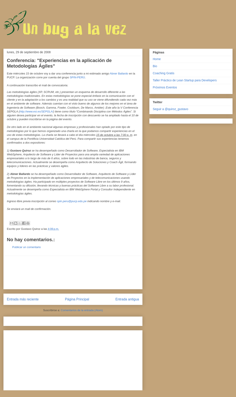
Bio (155, 66)
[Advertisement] (73, 272)
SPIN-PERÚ (77, 77)
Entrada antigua (127, 299)
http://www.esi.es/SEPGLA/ (36, 111)
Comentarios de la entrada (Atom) (82, 310)
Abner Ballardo (119, 73)
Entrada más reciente (23, 299)
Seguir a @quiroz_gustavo (170, 109)
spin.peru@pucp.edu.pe (71, 201)
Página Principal (77, 299)
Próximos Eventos (165, 87)
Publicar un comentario (26, 247)
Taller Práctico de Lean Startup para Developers (185, 80)
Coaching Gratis (163, 73)
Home (157, 59)
